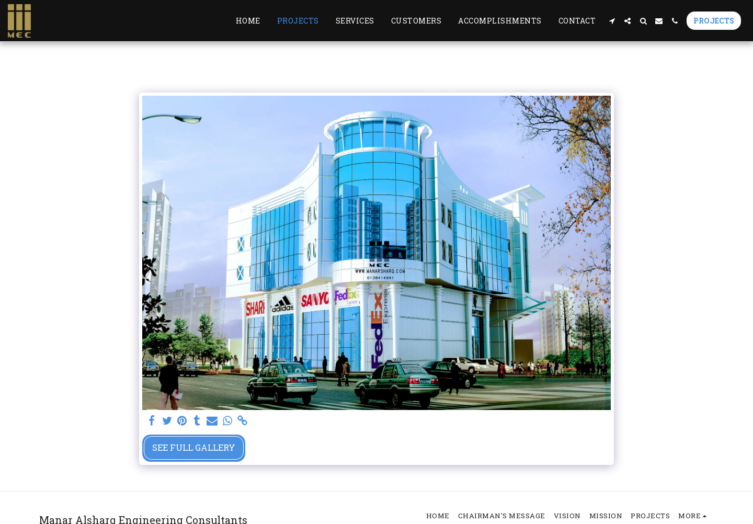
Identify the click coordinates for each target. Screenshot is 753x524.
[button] (611, 21)
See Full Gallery (193, 447)
